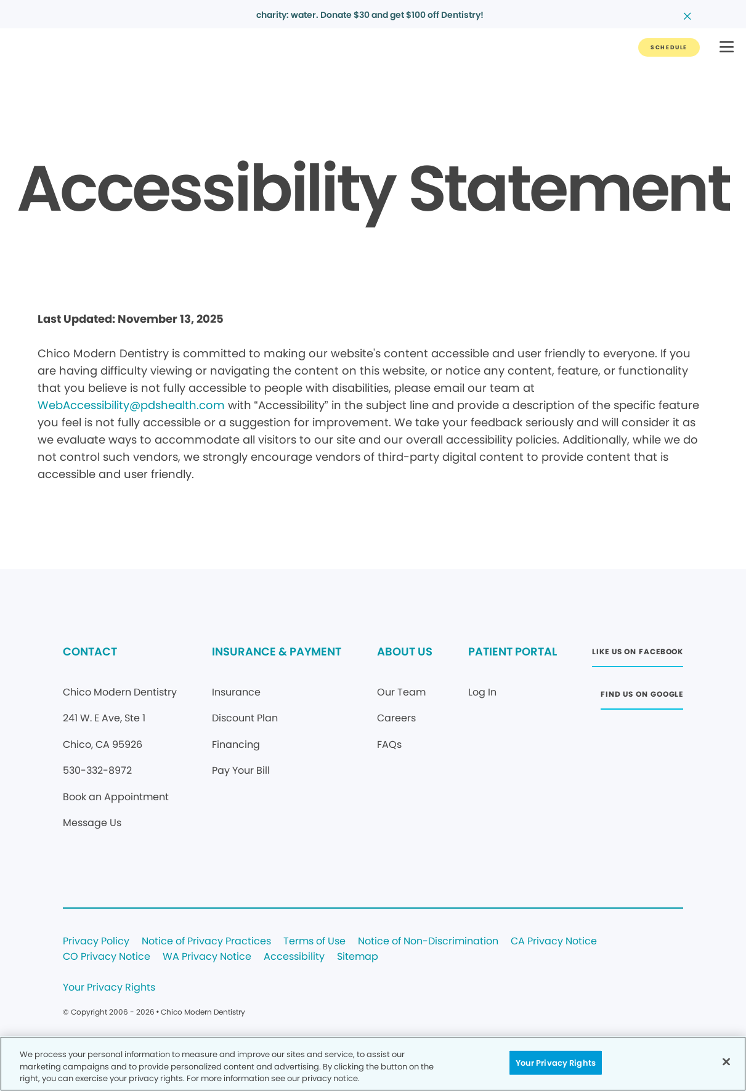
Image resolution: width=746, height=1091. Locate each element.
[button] (727, 47)
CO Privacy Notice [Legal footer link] (106, 957)
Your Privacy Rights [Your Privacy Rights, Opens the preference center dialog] (556, 1062)
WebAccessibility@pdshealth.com (131, 405)
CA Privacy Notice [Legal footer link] (554, 941)
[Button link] (669, 47)
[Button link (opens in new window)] (637, 655)
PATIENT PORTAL (512, 651)
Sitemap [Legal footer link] (357, 957)
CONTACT (90, 651)
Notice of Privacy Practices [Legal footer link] (206, 941)
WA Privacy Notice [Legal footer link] (207, 957)
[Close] (726, 1061)
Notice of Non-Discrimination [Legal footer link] (428, 941)
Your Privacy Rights (109, 987)
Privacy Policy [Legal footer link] (96, 941)
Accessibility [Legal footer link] (294, 957)
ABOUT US (404, 651)
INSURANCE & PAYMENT (276, 651)
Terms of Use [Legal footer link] (314, 941)
